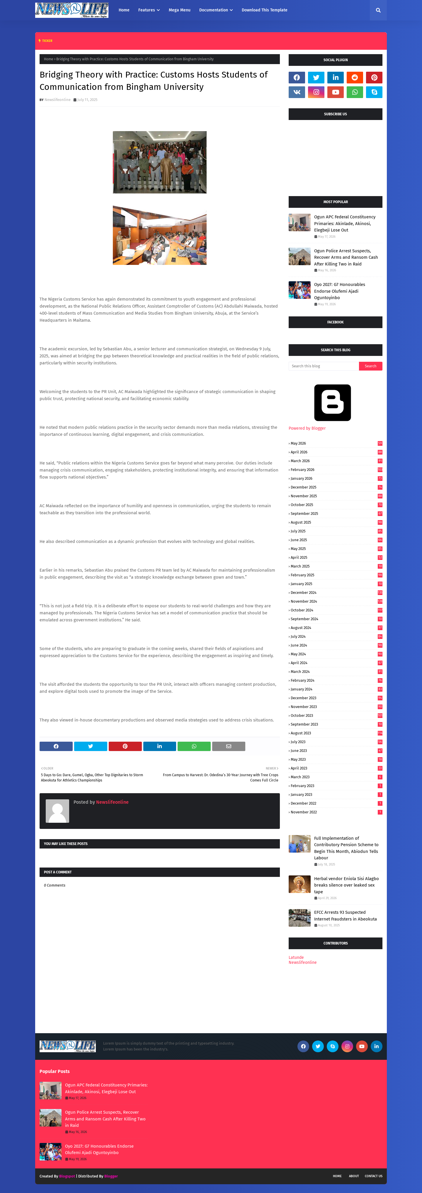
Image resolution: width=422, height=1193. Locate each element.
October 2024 (336, 610)
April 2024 (336, 663)
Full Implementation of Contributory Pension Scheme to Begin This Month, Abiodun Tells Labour (346, 848)
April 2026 (336, 452)
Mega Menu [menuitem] (179, 10)
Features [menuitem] (146, 10)
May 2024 (336, 654)
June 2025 (336, 540)
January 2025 (336, 584)
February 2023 (336, 786)
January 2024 (336, 689)
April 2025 (336, 557)
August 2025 (336, 522)
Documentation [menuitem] (213, 10)
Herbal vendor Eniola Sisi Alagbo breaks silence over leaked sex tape (346, 885)
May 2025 (336, 548)
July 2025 (336, 531)
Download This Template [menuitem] (264, 10)
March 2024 (336, 671)
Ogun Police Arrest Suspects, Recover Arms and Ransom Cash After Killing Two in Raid (346, 257)
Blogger (111, 1176)
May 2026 (336, 443)
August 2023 (336, 733)
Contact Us (373, 1176)
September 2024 (336, 619)
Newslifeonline (58, 99)
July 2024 (336, 636)
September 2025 (336, 513)
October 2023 (336, 715)
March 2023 (336, 777)
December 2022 (336, 803)
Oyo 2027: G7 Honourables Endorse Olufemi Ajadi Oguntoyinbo (339, 291)
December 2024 (336, 592)
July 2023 (336, 742)
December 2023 (336, 698)
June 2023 (336, 750)
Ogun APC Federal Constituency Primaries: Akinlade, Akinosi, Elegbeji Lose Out (344, 223)
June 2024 (336, 645)
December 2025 (336, 487)
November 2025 (336, 496)
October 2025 (336, 505)
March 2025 (336, 566)
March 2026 (336, 461)
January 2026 (336, 478)
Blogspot (67, 1176)
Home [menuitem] (124, 10)
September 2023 (336, 724)
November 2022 (336, 812)
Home (48, 59)
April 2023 (336, 768)
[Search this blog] (324, 366)
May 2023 (336, 759)
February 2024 (336, 680)
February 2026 (336, 469)
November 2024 (336, 601)
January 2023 (336, 794)
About (354, 1176)
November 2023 (336, 707)
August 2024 (336, 627)
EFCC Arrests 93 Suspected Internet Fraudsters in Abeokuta (345, 916)
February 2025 (336, 575)
